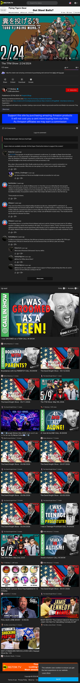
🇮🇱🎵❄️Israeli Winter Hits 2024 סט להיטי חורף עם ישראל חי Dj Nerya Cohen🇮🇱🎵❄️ (19, 434)
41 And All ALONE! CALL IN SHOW (54, 433)
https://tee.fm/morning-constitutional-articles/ (38, 98)
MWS (54, 73)
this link (61, 73)
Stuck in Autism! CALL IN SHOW (53, 558)
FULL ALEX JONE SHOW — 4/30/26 (15, 620)
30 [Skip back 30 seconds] (62, 58)
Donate (33, 80)
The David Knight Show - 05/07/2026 (55, 464)
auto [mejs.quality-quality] (74, 58)
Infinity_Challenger (21, 173)
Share (5, 80)
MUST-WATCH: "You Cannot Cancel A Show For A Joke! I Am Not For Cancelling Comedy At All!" (60, 621)
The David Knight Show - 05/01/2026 (55, 589)
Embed (13, 80)
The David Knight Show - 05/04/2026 (15, 526)
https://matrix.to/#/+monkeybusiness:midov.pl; (27, 101)
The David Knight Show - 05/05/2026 (55, 495)
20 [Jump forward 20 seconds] (66, 58)
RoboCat (11, 152)
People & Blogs (26, 95)
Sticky (60, 288)
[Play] (3, 58)
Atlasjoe (11, 203)
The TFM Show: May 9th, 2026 (52, 402)
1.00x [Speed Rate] (59, 58)
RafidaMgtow (12, 237)
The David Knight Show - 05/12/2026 (55, 371)
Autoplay (71, 288)
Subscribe (72, 90)
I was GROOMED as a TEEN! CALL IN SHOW (18, 339)
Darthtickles (12, 183)
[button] (70, 3)
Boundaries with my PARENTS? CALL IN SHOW (19, 371)
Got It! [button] (58, 679)
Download (23, 80)
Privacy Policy (22, 680)
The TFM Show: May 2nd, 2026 (13, 558)
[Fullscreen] (77, 58)
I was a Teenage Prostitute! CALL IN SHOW (57, 526)
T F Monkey (13, 89)
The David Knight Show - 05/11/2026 (15, 402)
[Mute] (70, 58)
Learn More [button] (46, 673)
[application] (40, 38)
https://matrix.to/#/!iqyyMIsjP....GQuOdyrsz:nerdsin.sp (58, 101)
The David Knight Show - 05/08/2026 (15, 464)
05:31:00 (12, 154)
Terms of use (12, 680)
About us (31, 680)
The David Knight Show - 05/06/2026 (15, 495)
